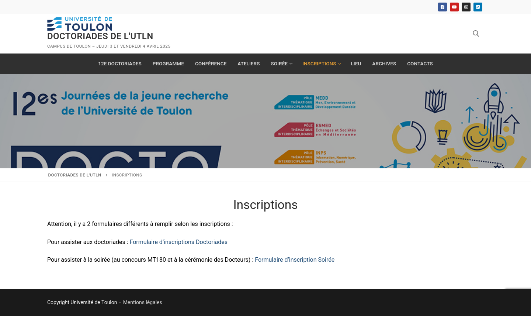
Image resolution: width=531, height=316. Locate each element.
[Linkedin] (477, 7)
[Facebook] (442, 7)
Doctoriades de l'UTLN (100, 36)
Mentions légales (142, 302)
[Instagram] (466, 7)
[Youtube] (454, 7)
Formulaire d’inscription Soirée (294, 259)
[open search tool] (476, 33)
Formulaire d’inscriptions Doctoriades (179, 241)
